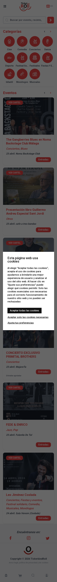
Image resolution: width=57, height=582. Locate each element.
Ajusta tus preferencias (21, 322)
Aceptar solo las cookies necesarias (28, 317)
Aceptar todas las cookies (24, 310)
